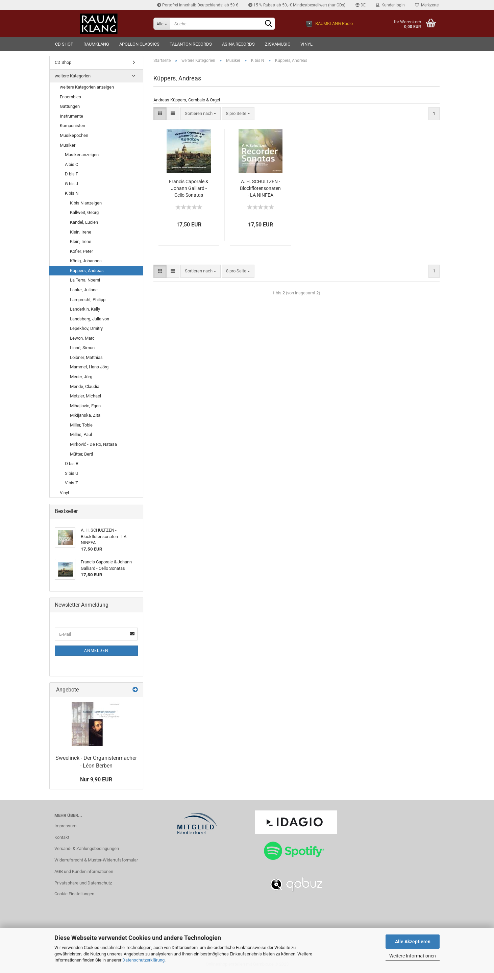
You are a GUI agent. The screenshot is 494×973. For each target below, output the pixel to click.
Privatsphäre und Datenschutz (83, 882)
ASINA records (238, 44)
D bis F (71, 173)
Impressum (65, 825)
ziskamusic (277, 44)
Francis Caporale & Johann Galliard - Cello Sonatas (188, 188)
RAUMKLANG (96, 44)
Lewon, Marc (82, 338)
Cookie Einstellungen (74, 893)
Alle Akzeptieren (412, 941)
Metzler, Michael (85, 395)
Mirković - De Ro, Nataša (93, 444)
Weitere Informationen (412, 955)
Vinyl (64, 492)
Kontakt (61, 837)
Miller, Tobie (81, 425)
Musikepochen (74, 135)
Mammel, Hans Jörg (89, 366)
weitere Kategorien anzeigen (87, 87)
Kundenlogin (390, 5)
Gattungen (70, 106)
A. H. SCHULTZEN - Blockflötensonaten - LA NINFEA (260, 188)
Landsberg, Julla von (89, 318)
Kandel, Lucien (84, 222)
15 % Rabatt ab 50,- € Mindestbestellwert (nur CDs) (296, 5)
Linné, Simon (82, 347)
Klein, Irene (80, 232)
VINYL (306, 44)
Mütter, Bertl (81, 454)
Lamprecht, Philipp (87, 299)
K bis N (71, 193)
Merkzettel (427, 5)
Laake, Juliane (84, 289)
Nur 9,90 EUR (96, 779)
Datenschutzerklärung (143, 960)
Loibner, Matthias (86, 357)
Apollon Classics (139, 44)
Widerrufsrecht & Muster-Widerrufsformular (96, 859)
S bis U (71, 473)
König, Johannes (86, 260)
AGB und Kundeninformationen (83, 871)
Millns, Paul (81, 434)
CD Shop (64, 44)
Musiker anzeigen (82, 154)
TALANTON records (191, 44)
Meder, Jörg (81, 376)
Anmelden (96, 650)
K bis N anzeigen (86, 202)
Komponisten (72, 125)
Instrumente (71, 116)
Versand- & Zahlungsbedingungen (86, 848)
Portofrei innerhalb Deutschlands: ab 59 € (197, 5)
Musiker (67, 145)
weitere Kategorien (73, 75)
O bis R (71, 463)
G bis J (71, 183)
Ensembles (70, 96)
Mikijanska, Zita (85, 415)
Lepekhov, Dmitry (86, 328)
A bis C (71, 164)
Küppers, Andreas (87, 270)
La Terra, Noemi (85, 280)
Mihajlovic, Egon (85, 405)
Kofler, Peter (81, 251)
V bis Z (71, 482)
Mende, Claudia (84, 386)
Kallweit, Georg (84, 212)
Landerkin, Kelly (85, 309)
